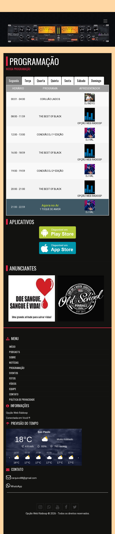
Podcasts (14, 352)
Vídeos (12, 383)
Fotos (12, 378)
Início (12, 346)
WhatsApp (16, 486)
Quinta (55, 80)
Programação (16, 368)
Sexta (67, 80)
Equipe (12, 389)
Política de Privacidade (22, 399)
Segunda (14, 80)
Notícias (14, 362)
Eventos (13, 373)
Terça (28, 80)
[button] (105, 21)
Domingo (96, 80)
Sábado (81, 80)
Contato (13, 394)
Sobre (12, 357)
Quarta (41, 80)
